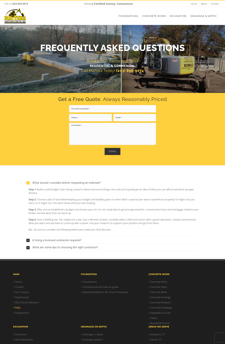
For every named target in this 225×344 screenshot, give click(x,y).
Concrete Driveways (161, 307)
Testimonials (22, 297)
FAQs (17, 307)
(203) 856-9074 (130, 71)
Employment (22, 312)
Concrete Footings (160, 297)
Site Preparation (24, 339)
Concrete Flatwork (160, 302)
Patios (153, 318)
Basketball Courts (160, 323)
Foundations (90, 281)
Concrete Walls (158, 292)
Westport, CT (157, 334)
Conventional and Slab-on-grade (100, 287)
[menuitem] (194, 3)
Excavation (21, 334)
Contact (19, 287)
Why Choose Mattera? (27, 302)
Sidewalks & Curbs (160, 312)
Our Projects (22, 292)
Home (18, 281)
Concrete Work (158, 281)
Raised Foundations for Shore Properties (105, 292)
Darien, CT (156, 339)
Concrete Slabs (158, 287)
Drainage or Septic (93, 334)
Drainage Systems (93, 339)
